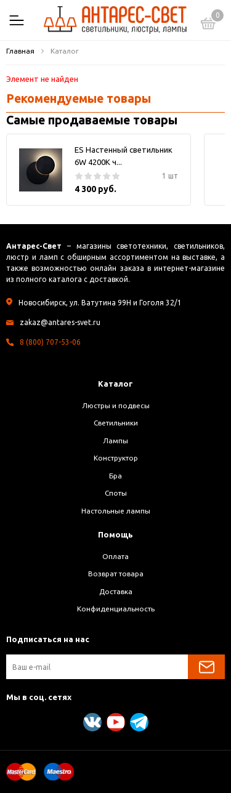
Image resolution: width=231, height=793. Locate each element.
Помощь (115, 534)
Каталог (115, 383)
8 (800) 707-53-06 (50, 342)
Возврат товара (116, 574)
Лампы (115, 441)
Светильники (116, 423)
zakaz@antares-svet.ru (60, 322)
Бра (115, 476)
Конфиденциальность (116, 609)
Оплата (115, 556)
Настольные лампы (115, 511)
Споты (116, 493)
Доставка (115, 591)
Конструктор (116, 458)
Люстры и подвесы (116, 405)
